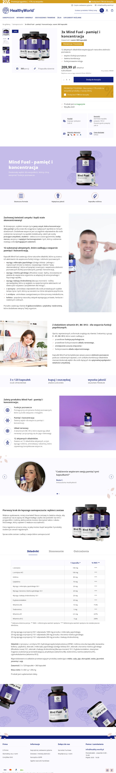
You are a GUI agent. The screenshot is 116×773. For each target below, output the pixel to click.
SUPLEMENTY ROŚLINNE (72, 18)
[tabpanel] (58, 615)
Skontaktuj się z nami (10, 754)
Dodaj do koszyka (93, 79)
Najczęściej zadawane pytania (41, 750)
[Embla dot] (57, 493)
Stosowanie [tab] (56, 551)
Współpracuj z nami (65, 754)
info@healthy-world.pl (104, 5)
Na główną (6, 24)
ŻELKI (59, 18)
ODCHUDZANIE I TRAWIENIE (45, 18)
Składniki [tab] (33, 551)
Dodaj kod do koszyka (102, 2)
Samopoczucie (17, 24)
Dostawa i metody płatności (40, 754)
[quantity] (66, 79)
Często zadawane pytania (81, 5)
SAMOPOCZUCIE (8, 18)
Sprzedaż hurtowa (64, 750)
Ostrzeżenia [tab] (81, 551)
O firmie (5, 750)
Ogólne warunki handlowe (39, 761)
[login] (107, 10)
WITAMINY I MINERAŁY (24, 18)
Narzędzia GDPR (36, 757)
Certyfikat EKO (8, 757)
